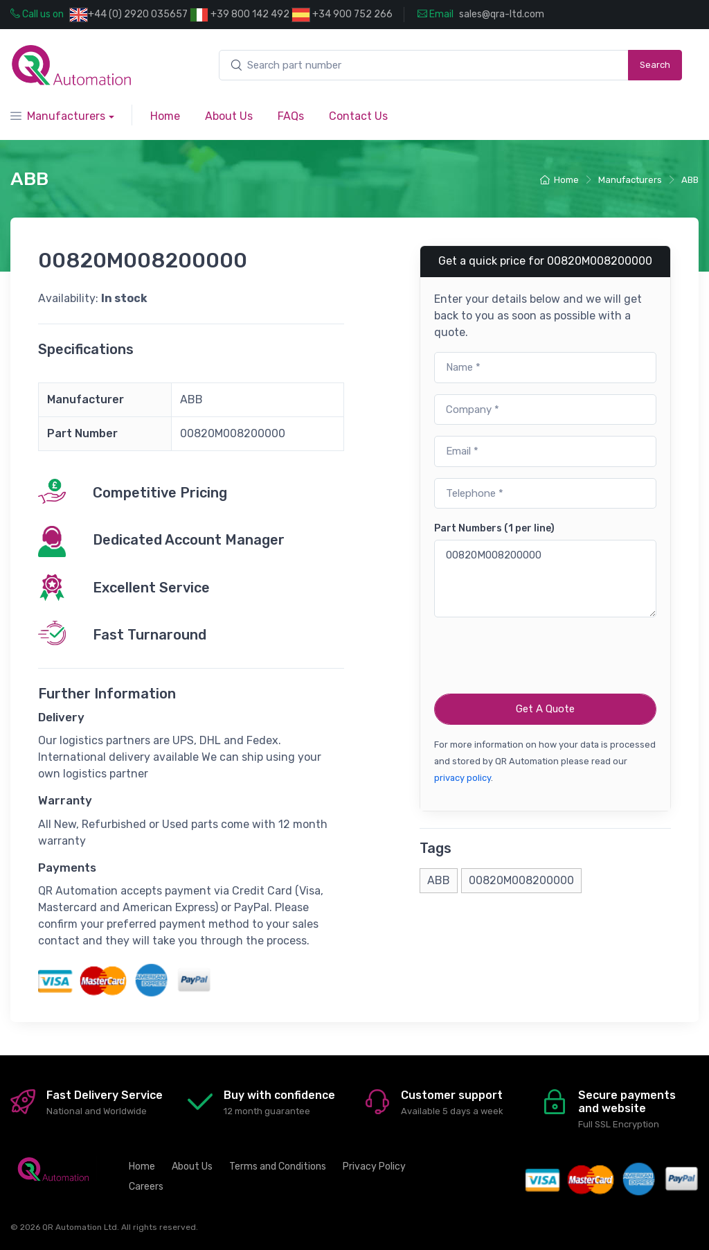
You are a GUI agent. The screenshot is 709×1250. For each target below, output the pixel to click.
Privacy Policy (374, 1166)
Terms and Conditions (277, 1166)
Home (165, 116)
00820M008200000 (545, 578)
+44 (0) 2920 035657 (138, 14)
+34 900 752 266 (342, 15)
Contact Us (358, 116)
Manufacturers (57, 116)
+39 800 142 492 (239, 15)
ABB (690, 180)
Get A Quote (545, 709)
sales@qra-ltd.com (501, 14)
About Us (229, 116)
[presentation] (539, 655)
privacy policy (462, 778)
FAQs (291, 116)
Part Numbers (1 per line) (494, 528)
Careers (146, 1186)
